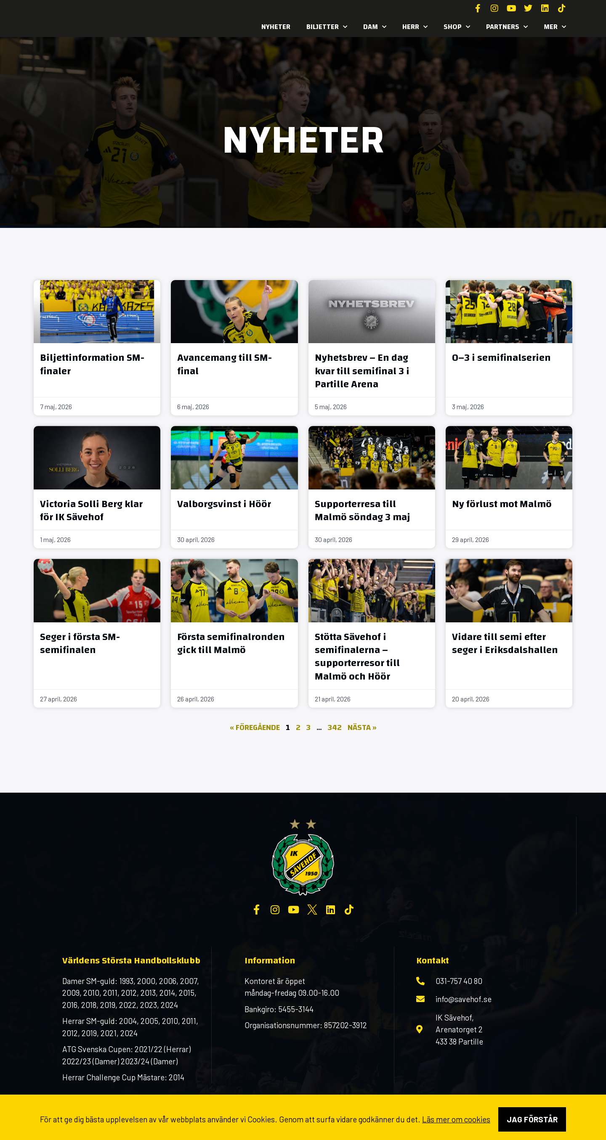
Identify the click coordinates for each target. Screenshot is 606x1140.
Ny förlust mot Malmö (502, 504)
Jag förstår (532, 1119)
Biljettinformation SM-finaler (92, 364)
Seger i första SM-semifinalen (80, 643)
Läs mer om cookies (456, 1119)
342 (335, 727)
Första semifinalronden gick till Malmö (231, 643)
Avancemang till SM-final (224, 364)
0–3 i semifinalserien (501, 358)
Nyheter (275, 26)
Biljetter (326, 27)
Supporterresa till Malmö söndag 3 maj (362, 510)
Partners (507, 27)
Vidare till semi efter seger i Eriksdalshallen (505, 643)
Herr (415, 27)
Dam (374, 27)
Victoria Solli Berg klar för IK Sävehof (91, 510)
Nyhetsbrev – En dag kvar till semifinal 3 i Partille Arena (362, 371)
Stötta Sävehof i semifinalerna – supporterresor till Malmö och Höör (357, 657)
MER (555, 27)
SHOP (457, 27)
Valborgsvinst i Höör (224, 504)
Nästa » (362, 727)
